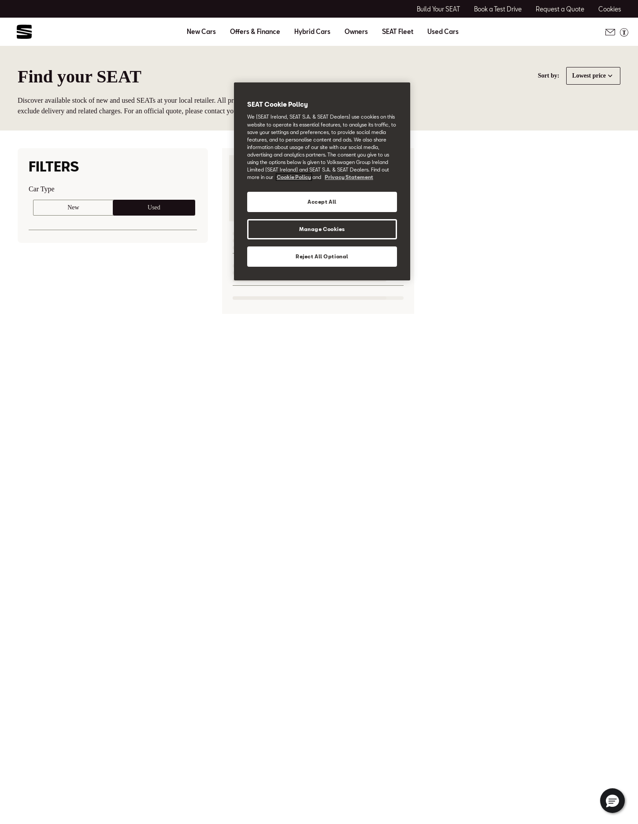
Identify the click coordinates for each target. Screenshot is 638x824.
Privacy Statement (349, 177)
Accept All (322, 202)
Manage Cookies (322, 229)
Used (154, 207)
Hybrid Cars (312, 31)
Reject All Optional (322, 256)
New (73, 207)
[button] (612, 800)
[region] (322, 181)
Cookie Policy (294, 177)
